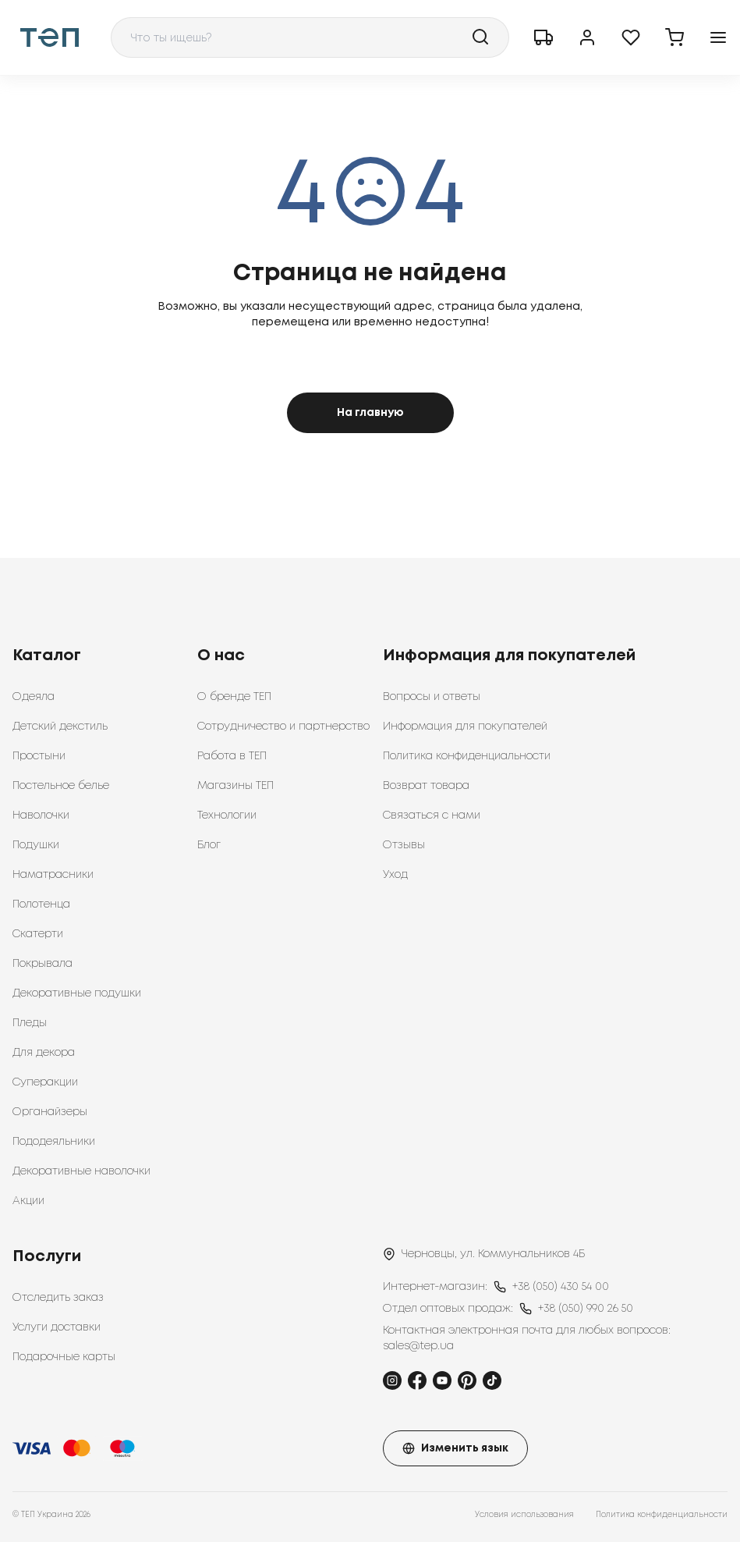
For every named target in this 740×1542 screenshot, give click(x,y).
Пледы (29, 1023)
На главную (370, 412)
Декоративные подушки (76, 993)
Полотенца (41, 904)
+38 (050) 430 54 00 (560, 1287)
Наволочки (40, 815)
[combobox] (310, 37)
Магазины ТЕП (235, 786)
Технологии (227, 815)
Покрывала (42, 963)
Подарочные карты (63, 1357)
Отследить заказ (58, 1297)
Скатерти (37, 934)
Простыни (39, 756)
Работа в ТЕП (232, 756)
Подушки (35, 845)
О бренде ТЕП (234, 697)
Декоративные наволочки (81, 1171)
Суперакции (45, 1082)
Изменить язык (455, 1448)
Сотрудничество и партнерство (283, 726)
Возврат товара (426, 786)
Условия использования (524, 1515)
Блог (209, 845)
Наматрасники (53, 874)
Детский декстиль (60, 726)
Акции (28, 1201)
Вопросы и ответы (431, 697)
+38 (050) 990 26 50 (585, 1308)
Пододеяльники (53, 1141)
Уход (395, 874)
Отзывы (404, 845)
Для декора (43, 1052)
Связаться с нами (431, 815)
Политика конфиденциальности (467, 756)
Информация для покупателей (465, 726)
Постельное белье (60, 786)
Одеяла (33, 697)
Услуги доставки (56, 1327)
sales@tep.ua (418, 1346)
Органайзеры (49, 1112)
